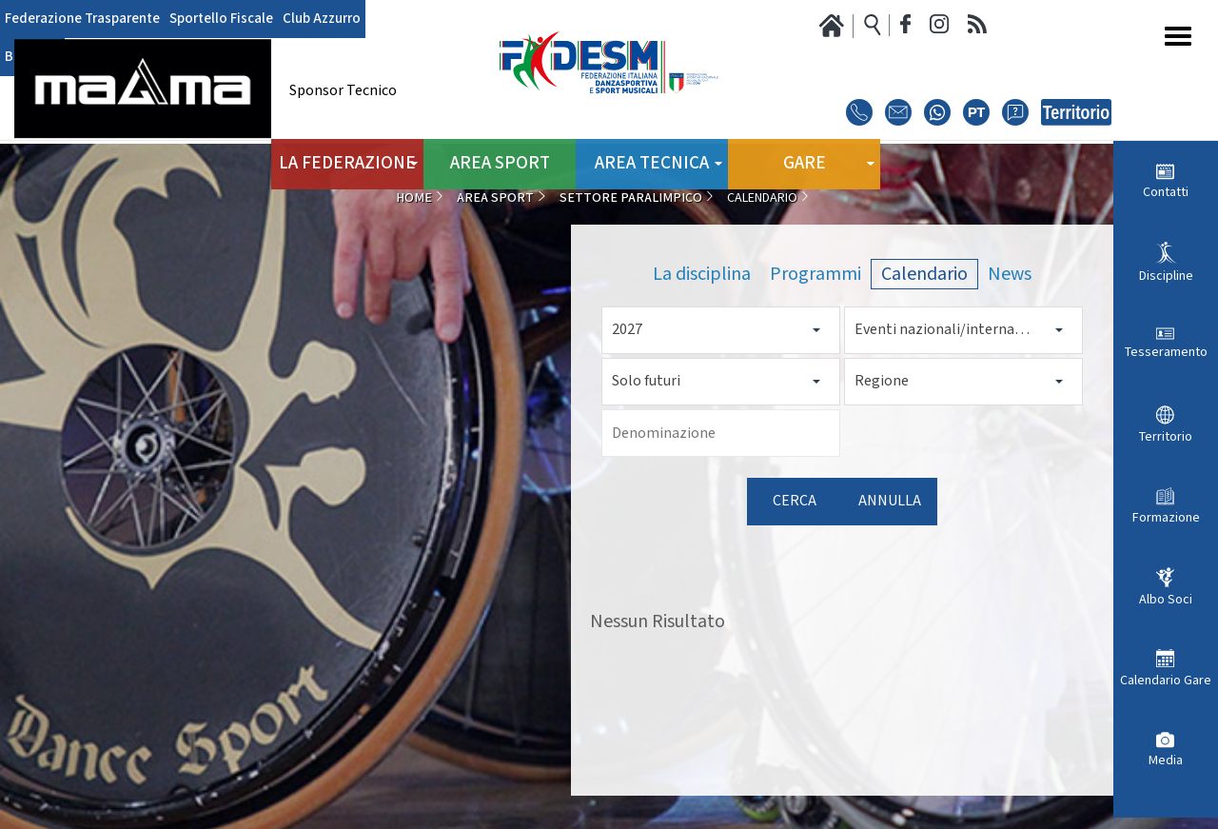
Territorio (1165, 436)
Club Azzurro (304, 19)
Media (1166, 760)
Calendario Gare (1165, 680)
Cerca (794, 501)
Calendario (924, 274)
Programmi (815, 274)
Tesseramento (1166, 352)
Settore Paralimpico (631, 198)
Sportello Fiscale (210, 19)
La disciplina (702, 274)
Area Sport (499, 161)
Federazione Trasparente (78, 19)
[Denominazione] (720, 433)
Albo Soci (1165, 599)
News (1009, 274)
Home (414, 198)
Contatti (1166, 192)
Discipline (1166, 276)
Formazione (1166, 517)
